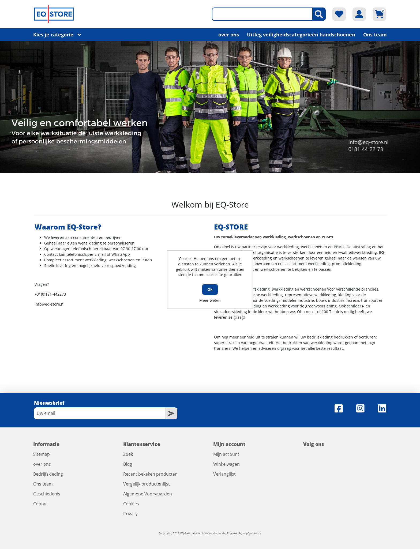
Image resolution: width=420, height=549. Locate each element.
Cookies (131, 504)
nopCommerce (252, 533)
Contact (41, 504)
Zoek (128, 454)
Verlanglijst (224, 474)
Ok (210, 289)
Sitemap (41, 454)
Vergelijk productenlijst (146, 484)
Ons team (375, 34)
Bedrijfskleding (48, 474)
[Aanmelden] (99, 413)
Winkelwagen (226, 464)
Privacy (130, 514)
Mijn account (226, 454)
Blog (127, 464)
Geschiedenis (46, 494)
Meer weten (210, 300)
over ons (228, 34)
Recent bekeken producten (150, 474)
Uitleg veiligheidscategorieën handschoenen (301, 34)
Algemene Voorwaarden (147, 494)
